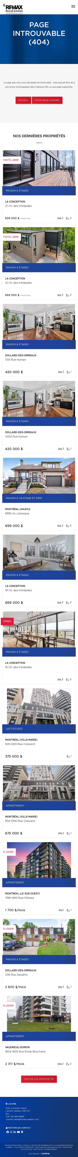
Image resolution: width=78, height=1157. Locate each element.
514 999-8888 (17, 1117)
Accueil (23, 100)
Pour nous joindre (47, 100)
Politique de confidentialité (48, 1147)
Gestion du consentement (45, 1149)
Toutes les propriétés (39, 1079)
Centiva (45, 1153)
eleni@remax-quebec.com (26, 1119)
